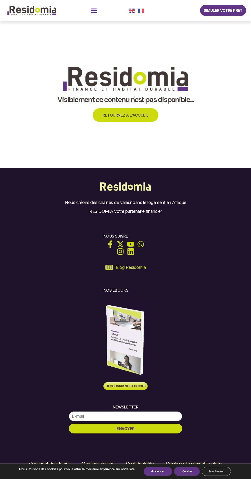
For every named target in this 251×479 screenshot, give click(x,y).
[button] (94, 10)
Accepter (158, 471)
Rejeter (186, 471)
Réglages (216, 471)
